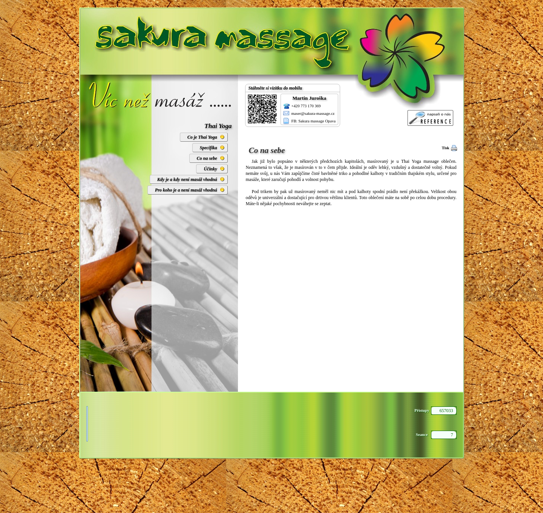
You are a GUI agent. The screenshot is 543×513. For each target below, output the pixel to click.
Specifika (208, 147)
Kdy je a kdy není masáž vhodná (187, 179)
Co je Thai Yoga (202, 137)
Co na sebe (207, 158)
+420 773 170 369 (306, 106)
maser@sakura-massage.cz (313, 113)
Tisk (445, 148)
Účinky (210, 169)
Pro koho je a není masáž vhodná (186, 190)
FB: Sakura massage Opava (313, 121)
